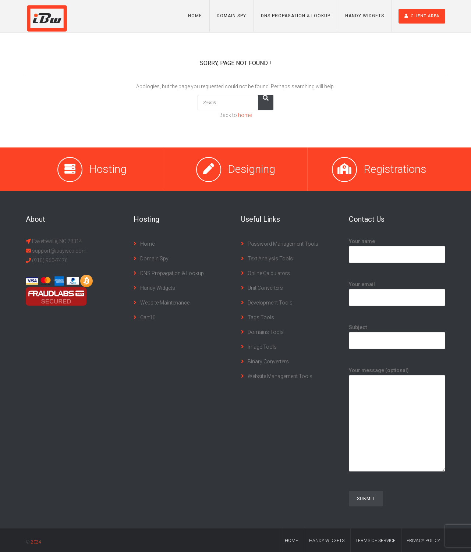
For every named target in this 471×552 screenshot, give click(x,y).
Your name (397, 247)
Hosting (108, 169)
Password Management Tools (283, 244)
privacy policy (423, 540)
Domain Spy (231, 15)
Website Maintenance (165, 303)
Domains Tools (266, 332)
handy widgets (326, 540)
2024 (36, 542)
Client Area (421, 16)
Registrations (395, 169)
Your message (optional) (397, 425)
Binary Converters (268, 361)
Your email (397, 290)
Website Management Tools (280, 376)
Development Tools (270, 303)
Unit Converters (265, 288)
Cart (145, 317)
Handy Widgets (364, 15)
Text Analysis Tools (270, 258)
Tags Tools (261, 317)
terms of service (375, 540)
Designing (251, 169)
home (245, 115)
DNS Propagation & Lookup (295, 15)
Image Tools (262, 347)
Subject (397, 333)
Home (195, 15)
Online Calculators (269, 273)
